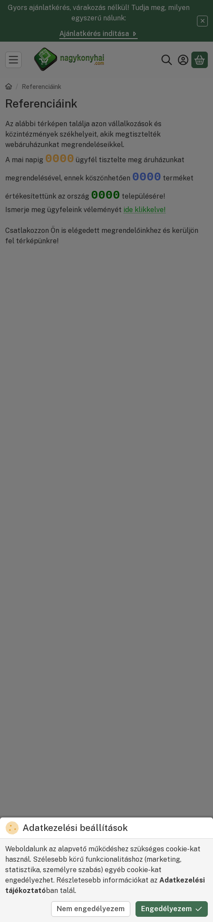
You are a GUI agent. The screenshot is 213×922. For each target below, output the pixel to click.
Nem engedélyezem (91, 909)
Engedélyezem (171, 909)
